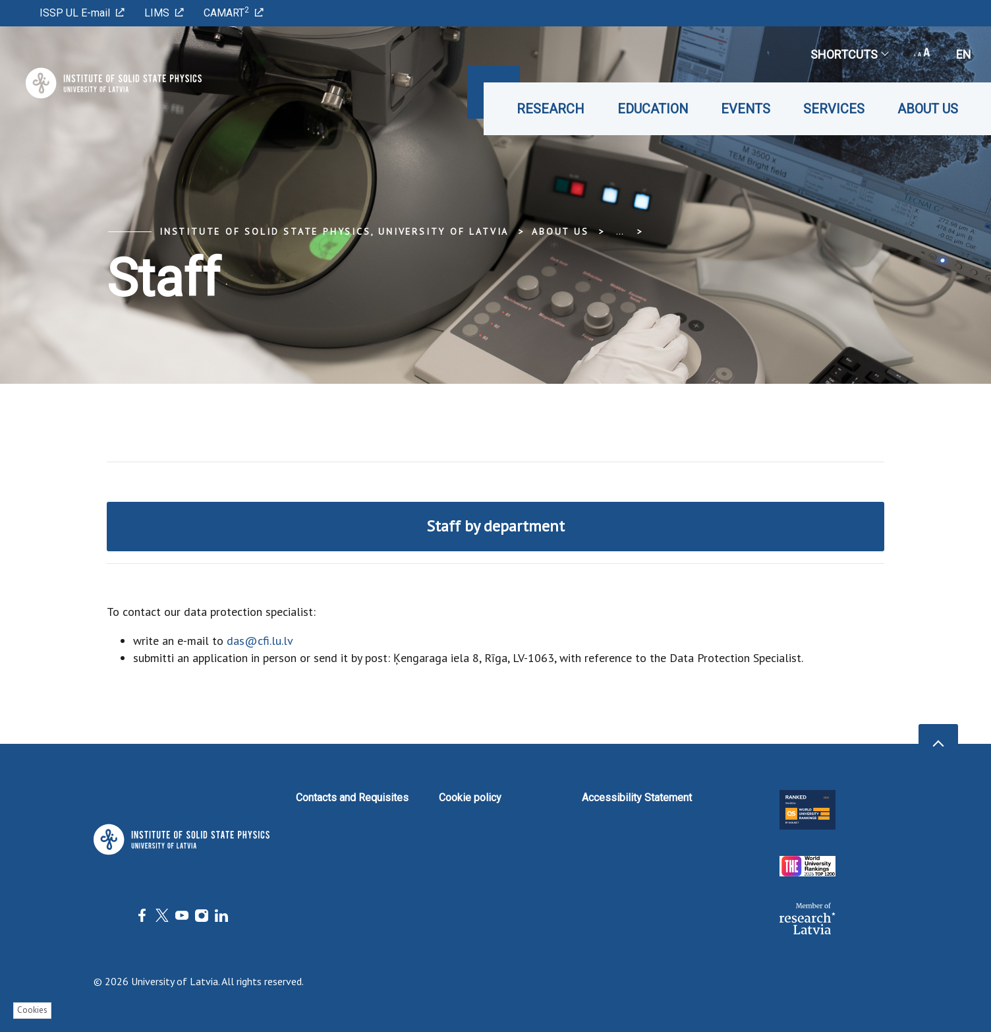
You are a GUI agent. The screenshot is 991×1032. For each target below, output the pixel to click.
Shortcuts (849, 54)
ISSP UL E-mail (82, 13)
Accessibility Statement (637, 797)
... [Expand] (619, 231)
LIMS (164, 13)
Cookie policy (470, 797)
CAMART (234, 12)
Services (833, 109)
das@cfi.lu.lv (260, 640)
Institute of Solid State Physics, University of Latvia (334, 231)
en (963, 54)
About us (927, 109)
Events (745, 109)
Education (652, 109)
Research (550, 109)
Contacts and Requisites (352, 797)
